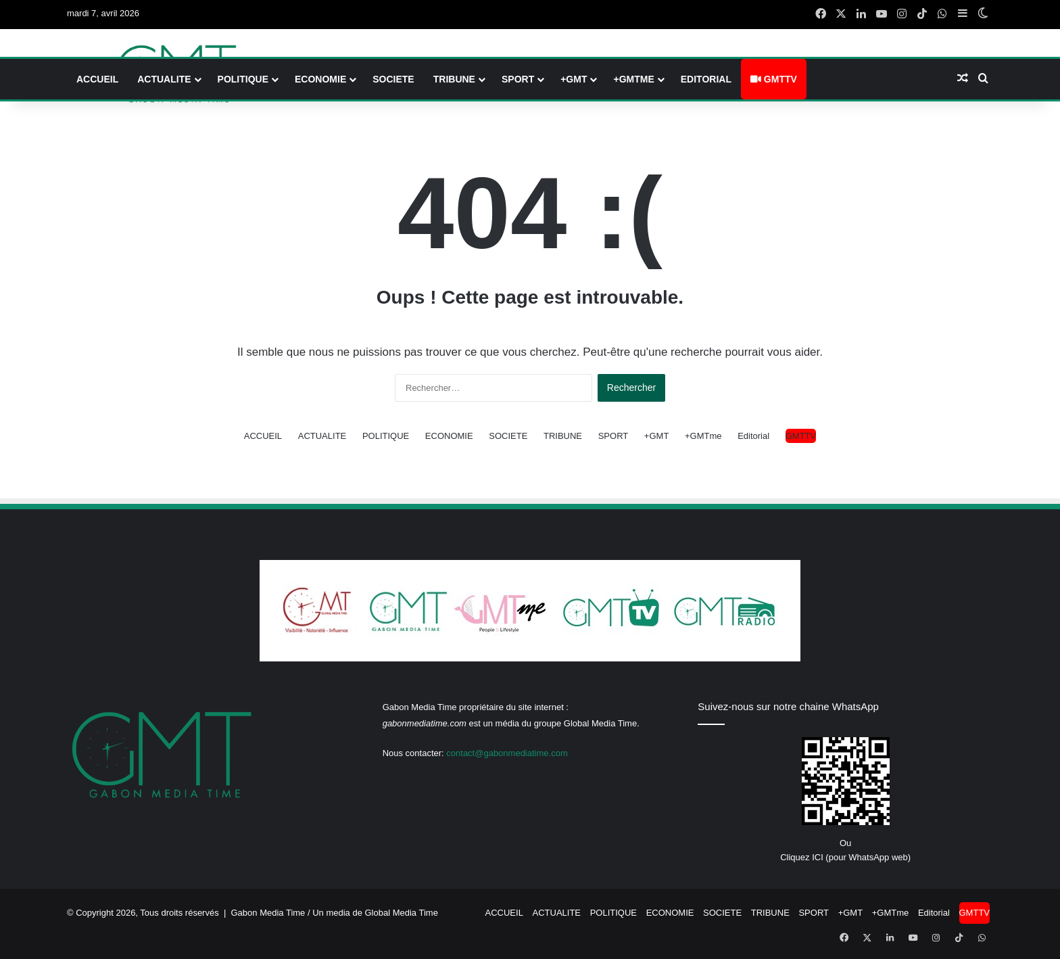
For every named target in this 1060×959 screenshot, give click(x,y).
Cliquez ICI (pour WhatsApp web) (845, 857)
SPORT (518, 79)
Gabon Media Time (268, 913)
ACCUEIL (97, 79)
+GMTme (633, 79)
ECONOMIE (320, 79)
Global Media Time (401, 913)
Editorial (706, 79)
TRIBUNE (454, 79)
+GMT (573, 79)
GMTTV (773, 79)
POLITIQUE (243, 79)
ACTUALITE (164, 79)
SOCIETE (393, 79)
